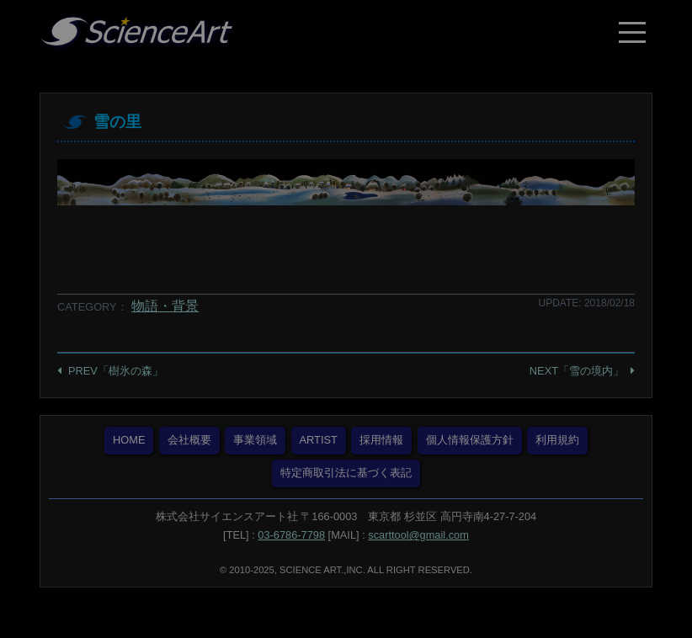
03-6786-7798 (291, 535)
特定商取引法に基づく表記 (346, 472)
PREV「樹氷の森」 (115, 370)
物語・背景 (165, 306)
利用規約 (557, 439)
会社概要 (189, 439)
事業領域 (255, 439)
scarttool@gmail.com (418, 535)
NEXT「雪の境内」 (577, 370)
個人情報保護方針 (470, 439)
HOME (129, 439)
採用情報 (381, 439)
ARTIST (319, 439)
